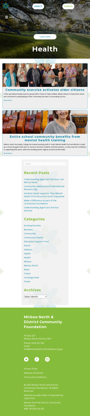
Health (27, 253)
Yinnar (27, 281)
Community (30, 233)
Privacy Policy (31, 368)
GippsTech (29, 398)
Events (27, 245)
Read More (8, 100)
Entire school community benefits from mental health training (45, 138)
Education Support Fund (36, 241)
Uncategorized (31, 277)
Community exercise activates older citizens (45, 90)
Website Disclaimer (33, 372)
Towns (27, 273)
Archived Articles (32, 225)
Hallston (28, 249)
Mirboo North (31, 265)
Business (28, 229)
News (26, 269)
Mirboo (27, 261)
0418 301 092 (37, 343)
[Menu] (9, 17)
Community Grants (33, 237)
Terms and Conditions (35, 377)
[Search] (45, 164)
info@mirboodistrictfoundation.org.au (43, 349)
